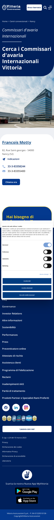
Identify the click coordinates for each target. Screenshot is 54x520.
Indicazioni (10, 159)
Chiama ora (11, 182)
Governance (9, 306)
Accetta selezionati (27, 288)
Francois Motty (16, 142)
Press (5, 341)
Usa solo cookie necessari (27, 295)
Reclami (6, 377)
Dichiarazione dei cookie (12, 447)
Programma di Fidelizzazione (18, 370)
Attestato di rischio (12, 355)
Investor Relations (12, 313)
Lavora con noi (27, 429)
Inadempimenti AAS (13, 384)
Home (4, 21)
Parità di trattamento (13, 391)
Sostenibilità (9, 327)
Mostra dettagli (44, 274)
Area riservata (34, 7)
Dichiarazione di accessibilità (13, 456)
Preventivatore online (14, 348)
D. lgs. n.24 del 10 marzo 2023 (14, 437)
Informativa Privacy (10, 451)
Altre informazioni (12, 320)
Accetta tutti (27, 281)
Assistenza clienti (11, 362)
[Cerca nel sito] (45, 7)
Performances (10, 334)
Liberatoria (6, 461)
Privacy (5, 442)
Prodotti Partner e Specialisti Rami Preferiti (25, 398)
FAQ (4, 299)
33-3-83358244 (16, 166)
